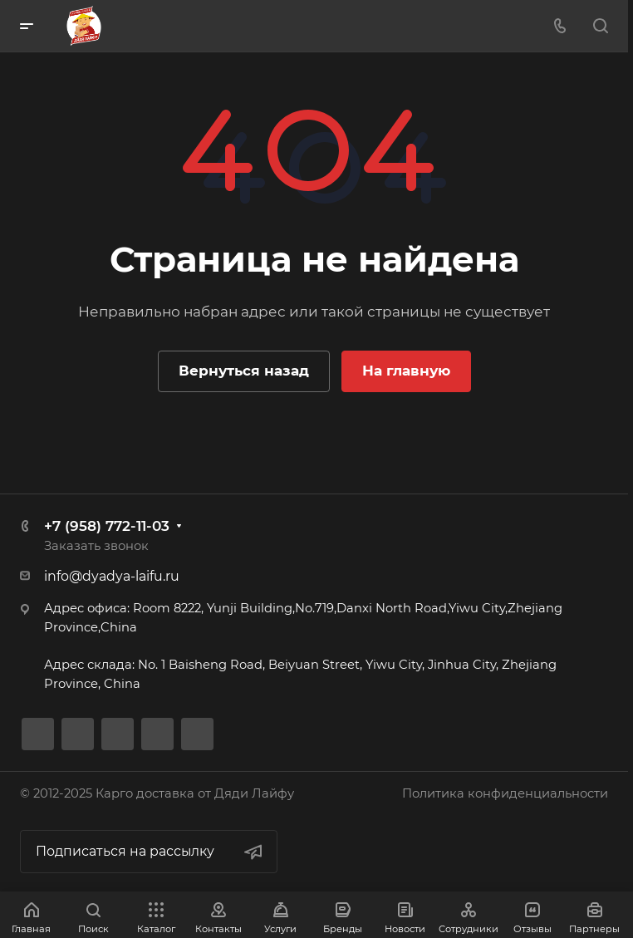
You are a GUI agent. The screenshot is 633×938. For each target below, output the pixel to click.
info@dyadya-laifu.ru (111, 576)
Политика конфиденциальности (505, 793)
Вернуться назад (244, 370)
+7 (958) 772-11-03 (106, 526)
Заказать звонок (96, 545)
